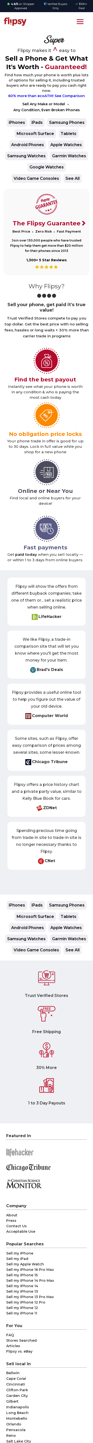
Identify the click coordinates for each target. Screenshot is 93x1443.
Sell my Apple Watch (25, 1264)
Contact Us (16, 1226)
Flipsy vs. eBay (19, 1351)
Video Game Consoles (36, 178)
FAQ (10, 1335)
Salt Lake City (18, 1441)
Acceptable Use (20, 1231)
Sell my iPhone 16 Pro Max (30, 1269)
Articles (13, 1346)
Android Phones (27, 144)
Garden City (17, 1395)
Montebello (16, 1418)
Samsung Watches (26, 156)
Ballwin (13, 1372)
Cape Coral (16, 1378)
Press (11, 1220)
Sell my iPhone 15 (22, 1275)
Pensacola (16, 1429)
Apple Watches (66, 144)
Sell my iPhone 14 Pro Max (30, 1280)
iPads (37, 122)
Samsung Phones (67, 122)
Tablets (68, 133)
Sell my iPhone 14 (22, 1286)
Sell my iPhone (19, 1253)
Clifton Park (17, 1390)
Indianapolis (17, 1407)
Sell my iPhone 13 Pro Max (30, 1297)
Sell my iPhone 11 (21, 1313)
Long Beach (17, 1412)
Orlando (13, 1424)
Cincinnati (15, 1384)
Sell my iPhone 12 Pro (25, 1302)
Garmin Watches (69, 156)
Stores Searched (21, 1340)
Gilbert (12, 1401)
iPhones (17, 122)
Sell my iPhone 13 (22, 1291)
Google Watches (47, 167)
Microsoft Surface (35, 133)
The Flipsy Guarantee (47, 223)
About (11, 1215)
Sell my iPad (17, 1258)
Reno (11, 1435)
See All (72, 178)
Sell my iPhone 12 (22, 1308)
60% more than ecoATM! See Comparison (46, 96)
